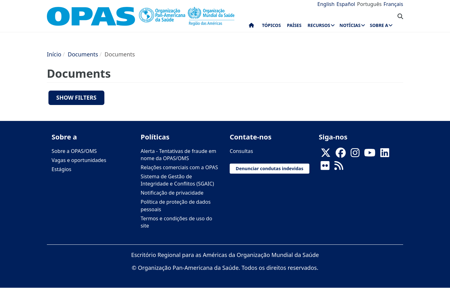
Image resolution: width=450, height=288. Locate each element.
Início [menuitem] (251, 26)
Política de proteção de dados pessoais (176, 205)
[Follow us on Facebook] (341, 154)
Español (346, 4)
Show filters (76, 97)
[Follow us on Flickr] (325, 167)
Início (54, 54)
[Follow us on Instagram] (355, 154)
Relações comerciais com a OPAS (179, 167)
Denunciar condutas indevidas (269, 168)
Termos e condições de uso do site (176, 222)
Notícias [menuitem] (349, 25)
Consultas (241, 151)
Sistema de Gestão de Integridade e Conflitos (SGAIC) (177, 180)
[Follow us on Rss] (338, 167)
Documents (83, 54)
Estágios (61, 169)
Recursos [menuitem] (319, 25)
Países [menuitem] (294, 25)
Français (393, 4)
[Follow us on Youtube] (369, 154)
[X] (326, 154)
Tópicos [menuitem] (271, 25)
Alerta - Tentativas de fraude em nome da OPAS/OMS (178, 155)
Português (369, 4)
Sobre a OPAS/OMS (74, 151)
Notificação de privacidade (172, 192)
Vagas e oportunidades (79, 160)
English (326, 4)
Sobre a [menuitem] (379, 25)
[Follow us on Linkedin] (384, 154)
